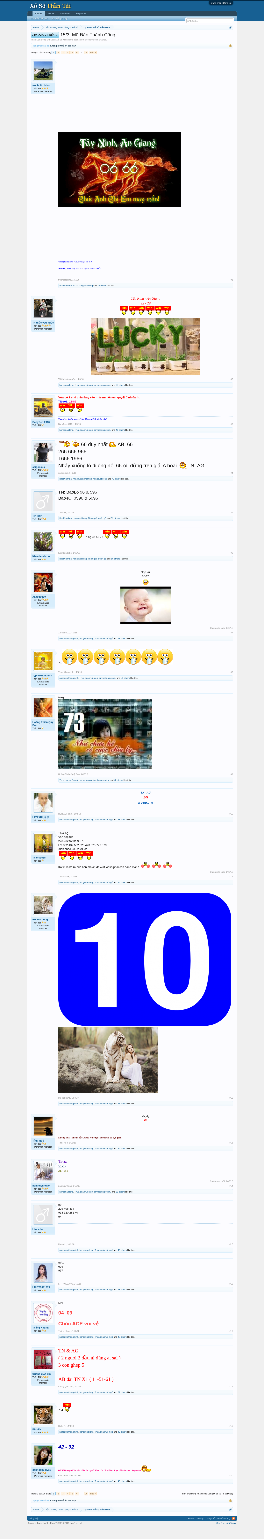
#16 (231, 1295)
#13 (231, 1154)
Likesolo (37, 1240)
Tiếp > (93, 64)
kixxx (75, 297)
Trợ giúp (199, 1530)
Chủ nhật (145, 37)
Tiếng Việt (34, 1530)
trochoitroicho (91, 51)
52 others (115, 530)
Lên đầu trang (223, 1530)
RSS (233, 1530)
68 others (120, 396)
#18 (231, 1398)
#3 (232, 436)
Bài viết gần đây (59, 18)
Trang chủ (210, 1530)
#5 (232, 524)
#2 (232, 391)
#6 (232, 564)
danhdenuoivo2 (41, 1481)
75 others (101, 297)
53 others (120, 1203)
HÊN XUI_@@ (40, 828)
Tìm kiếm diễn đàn (39, 18)
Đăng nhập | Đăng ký (221, 3)
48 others (118, 792)
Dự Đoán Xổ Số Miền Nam (60, 51)
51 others (122, 650)
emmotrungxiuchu (102, 396)
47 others (122, 1348)
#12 (231, 1109)
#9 (232, 786)
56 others (115, 570)
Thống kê (156, 37)
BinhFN (36, 1441)
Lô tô (192, 37)
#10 (231, 825)
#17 (231, 1343)
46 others (120, 441)
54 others (122, 1160)
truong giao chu (42, 1385)
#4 (232, 484)
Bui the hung (40, 931)
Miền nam (39, 37)
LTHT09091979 (41, 1299)
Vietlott (73, 37)
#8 (232, 684)
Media (51, 13)
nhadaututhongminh (82, 490)
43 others (122, 894)
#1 (232, 291)
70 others (116, 490)
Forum (38, 13)
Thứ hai (83, 37)
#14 (231, 1197)
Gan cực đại (169, 37)
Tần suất (182, 37)
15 (86, 64)
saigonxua (38, 478)
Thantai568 (39, 869)
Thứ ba (93, 37)
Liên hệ (190, 1530)
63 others (122, 831)
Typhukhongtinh (42, 687)
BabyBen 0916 (41, 433)
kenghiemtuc (103, 792)
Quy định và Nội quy (226, 1535)
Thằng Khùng (40, 1339)
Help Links (81, 13)
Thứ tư (102, 37)
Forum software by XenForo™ (55, 1535)
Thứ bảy (134, 37)
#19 (231, 1437)
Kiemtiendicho (41, 567)
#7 (232, 644)
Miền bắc (50, 37)
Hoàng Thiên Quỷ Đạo (42, 735)
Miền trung (62, 37)
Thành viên (65, 13)
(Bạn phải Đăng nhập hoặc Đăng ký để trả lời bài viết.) (207, 1505)
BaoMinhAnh (66, 297)
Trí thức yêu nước (43, 334)
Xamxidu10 (39, 608)
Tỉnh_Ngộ (38, 1152)
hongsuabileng (86, 297)
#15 (231, 1256)
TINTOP (37, 527)
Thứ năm (112, 37)
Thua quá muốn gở (84, 396)
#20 (231, 1487)
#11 (231, 888)
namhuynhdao (41, 1197)
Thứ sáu (123, 37)
